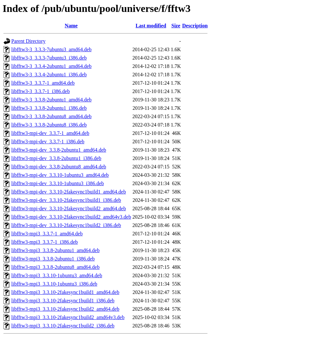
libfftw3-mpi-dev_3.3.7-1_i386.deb (47, 141)
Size (175, 25)
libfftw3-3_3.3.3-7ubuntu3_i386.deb (49, 58)
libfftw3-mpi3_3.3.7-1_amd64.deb (46, 233)
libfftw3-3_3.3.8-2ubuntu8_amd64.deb (51, 116)
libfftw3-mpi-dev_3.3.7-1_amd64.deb (50, 133)
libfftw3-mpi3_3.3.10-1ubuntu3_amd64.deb (56, 275)
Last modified (151, 25)
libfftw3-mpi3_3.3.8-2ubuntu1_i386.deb (53, 258)
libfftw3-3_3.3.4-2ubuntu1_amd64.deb (51, 66)
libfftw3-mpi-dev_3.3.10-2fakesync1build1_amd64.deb (68, 191)
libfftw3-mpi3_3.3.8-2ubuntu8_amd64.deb (55, 267)
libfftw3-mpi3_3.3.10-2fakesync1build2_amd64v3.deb (67, 317)
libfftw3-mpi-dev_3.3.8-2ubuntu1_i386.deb (56, 158)
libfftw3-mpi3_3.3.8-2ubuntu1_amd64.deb (55, 250)
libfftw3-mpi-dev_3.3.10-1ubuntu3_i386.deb (57, 183)
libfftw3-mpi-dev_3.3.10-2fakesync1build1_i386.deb (66, 200)
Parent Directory (28, 41)
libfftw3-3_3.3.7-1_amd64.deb (43, 83)
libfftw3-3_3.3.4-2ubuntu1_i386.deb (49, 74)
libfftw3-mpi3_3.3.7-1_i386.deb (44, 242)
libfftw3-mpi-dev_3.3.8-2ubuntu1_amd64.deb (58, 150)
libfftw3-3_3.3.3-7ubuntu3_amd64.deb (51, 49)
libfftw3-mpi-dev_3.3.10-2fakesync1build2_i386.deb (66, 225)
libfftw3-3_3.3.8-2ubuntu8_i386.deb (49, 125)
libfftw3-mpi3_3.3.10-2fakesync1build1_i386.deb (62, 300)
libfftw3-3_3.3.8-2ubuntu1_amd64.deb (51, 99)
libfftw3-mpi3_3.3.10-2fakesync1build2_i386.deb (62, 325)
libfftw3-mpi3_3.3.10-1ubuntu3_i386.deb (54, 284)
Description (195, 25)
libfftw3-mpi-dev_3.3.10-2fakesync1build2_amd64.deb (68, 208)
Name (71, 25)
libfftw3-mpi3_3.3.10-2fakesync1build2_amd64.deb (65, 309)
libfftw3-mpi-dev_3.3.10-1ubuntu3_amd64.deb (60, 175)
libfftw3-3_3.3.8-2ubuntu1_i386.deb (49, 108)
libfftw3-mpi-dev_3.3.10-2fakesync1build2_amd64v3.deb (71, 217)
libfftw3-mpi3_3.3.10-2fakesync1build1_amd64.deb (65, 292)
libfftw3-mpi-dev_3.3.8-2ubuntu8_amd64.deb (58, 166)
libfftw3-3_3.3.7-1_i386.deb (40, 91)
